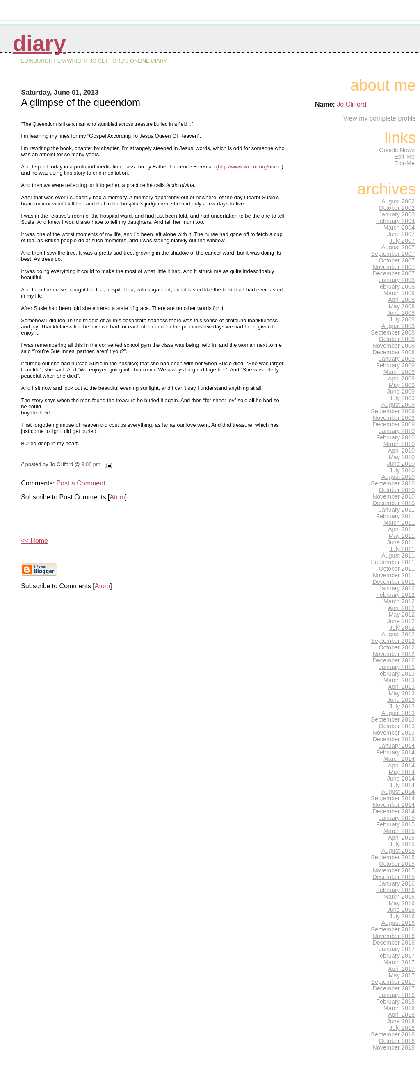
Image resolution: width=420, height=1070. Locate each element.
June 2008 (401, 313)
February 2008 (395, 286)
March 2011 (399, 522)
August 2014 (398, 791)
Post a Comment (80, 483)
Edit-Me (404, 156)
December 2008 (393, 352)
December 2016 (393, 942)
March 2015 (399, 831)
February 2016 (395, 890)
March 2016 (399, 896)
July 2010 (402, 470)
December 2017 (393, 988)
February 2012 (395, 595)
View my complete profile (379, 118)
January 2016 (397, 883)
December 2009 (393, 424)
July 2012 (402, 627)
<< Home (34, 540)
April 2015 (401, 837)
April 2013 (401, 686)
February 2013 (395, 673)
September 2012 (393, 640)
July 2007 (402, 240)
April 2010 (401, 450)
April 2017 (401, 968)
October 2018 (397, 1041)
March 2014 (399, 759)
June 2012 (401, 621)
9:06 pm (90, 464)
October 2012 (397, 647)
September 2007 (393, 253)
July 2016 (402, 916)
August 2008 (398, 326)
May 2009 (402, 385)
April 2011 (401, 529)
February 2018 (395, 1001)
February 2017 (395, 955)
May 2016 (402, 903)
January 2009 (397, 358)
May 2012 (402, 614)
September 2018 (393, 1034)
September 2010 (393, 483)
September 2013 (393, 719)
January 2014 (397, 745)
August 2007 (398, 247)
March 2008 (399, 293)
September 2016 (393, 929)
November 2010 (393, 496)
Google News (397, 150)
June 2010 (401, 463)
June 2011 (401, 542)
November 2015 (393, 870)
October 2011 (397, 568)
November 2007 (393, 267)
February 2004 (395, 221)
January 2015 (397, 818)
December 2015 (393, 877)
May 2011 (402, 536)
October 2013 (397, 726)
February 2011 (395, 516)
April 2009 (401, 378)
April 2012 (401, 608)
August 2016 (398, 923)
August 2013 (398, 713)
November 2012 (393, 654)
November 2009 (393, 417)
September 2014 (393, 798)
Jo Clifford (351, 104)
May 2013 (402, 693)
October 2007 (397, 260)
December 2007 (393, 273)
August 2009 (398, 404)
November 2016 (393, 936)
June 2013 (401, 700)
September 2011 (393, 562)
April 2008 (401, 299)
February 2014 (395, 752)
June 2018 (401, 1021)
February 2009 (395, 365)
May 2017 (402, 975)
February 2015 (395, 824)
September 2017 (393, 982)
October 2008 (397, 339)
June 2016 (401, 909)
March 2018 (399, 1008)
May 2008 (402, 306)
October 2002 (397, 208)
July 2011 (402, 549)
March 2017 (399, 962)
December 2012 (393, 660)
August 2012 (398, 634)
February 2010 (395, 437)
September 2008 (393, 332)
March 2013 (399, 680)
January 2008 (397, 280)
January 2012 (397, 588)
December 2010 (393, 503)
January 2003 (397, 214)
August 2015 (398, 850)
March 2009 (399, 372)
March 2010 (399, 444)
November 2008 (393, 345)
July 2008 (402, 319)
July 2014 (402, 785)
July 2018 (402, 1027)
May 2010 (402, 457)
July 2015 (402, 844)
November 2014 (393, 804)
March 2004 (399, 227)
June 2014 (401, 778)
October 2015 (397, 864)
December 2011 (393, 581)
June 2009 (401, 391)
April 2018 (401, 1014)
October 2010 (397, 490)
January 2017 (397, 949)
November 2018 (393, 1047)
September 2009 (393, 411)
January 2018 (397, 995)
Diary (39, 43)
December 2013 (393, 739)
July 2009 (402, 398)
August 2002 (398, 201)
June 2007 (401, 234)
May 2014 (402, 772)
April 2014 (401, 765)
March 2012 (399, 601)
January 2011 (397, 509)
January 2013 (397, 667)
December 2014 (393, 811)
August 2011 (398, 555)
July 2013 (402, 706)
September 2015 (393, 857)
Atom (117, 497)
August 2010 (398, 477)
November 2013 (393, 732)
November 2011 (393, 575)
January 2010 (397, 431)
